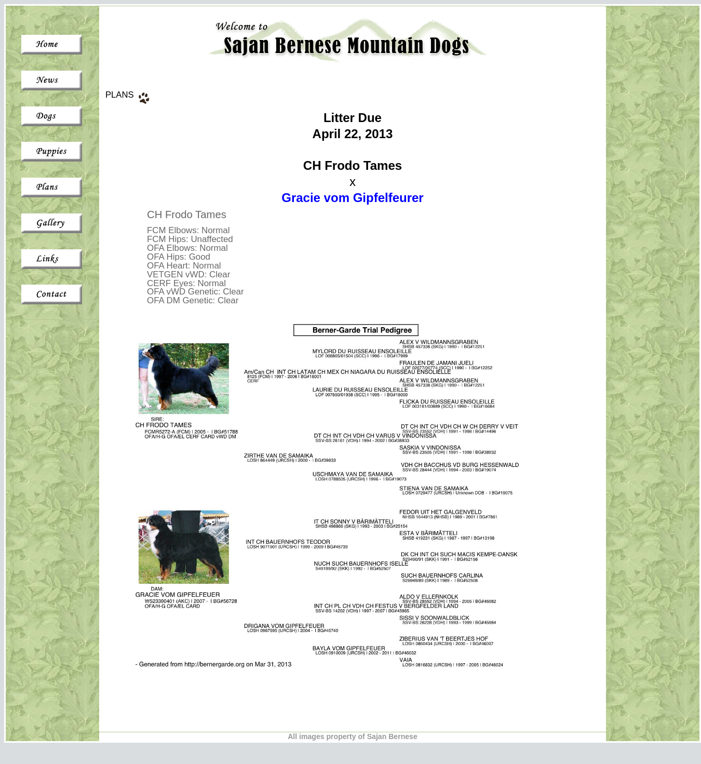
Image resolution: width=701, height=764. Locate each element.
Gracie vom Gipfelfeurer (352, 198)
